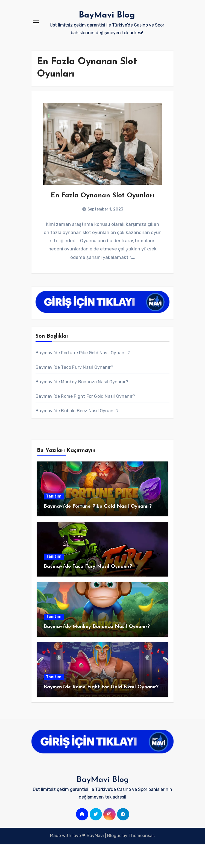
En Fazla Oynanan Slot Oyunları (102, 196)
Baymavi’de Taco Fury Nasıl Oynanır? (74, 368)
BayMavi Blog (107, 15)
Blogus (114, 837)
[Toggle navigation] (35, 22)
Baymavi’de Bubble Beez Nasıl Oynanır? (77, 412)
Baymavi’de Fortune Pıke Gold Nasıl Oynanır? (83, 354)
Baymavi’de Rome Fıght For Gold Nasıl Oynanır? (85, 397)
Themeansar (141, 837)
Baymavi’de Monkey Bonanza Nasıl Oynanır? (82, 383)
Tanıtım (53, 497)
